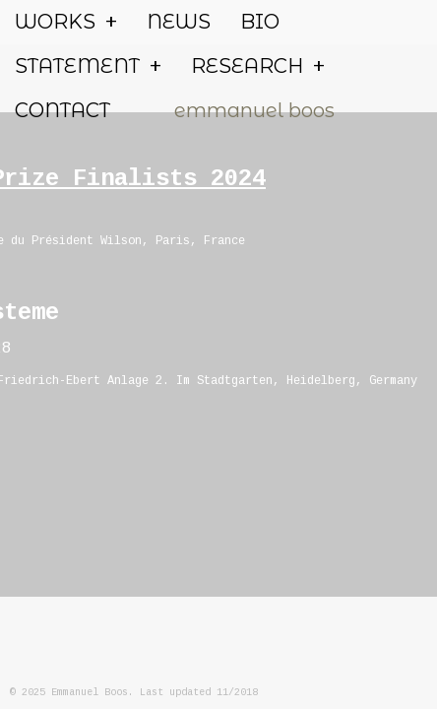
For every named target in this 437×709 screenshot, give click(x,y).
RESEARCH (258, 66)
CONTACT (62, 110)
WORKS (66, 22)
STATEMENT (88, 66)
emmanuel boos (254, 110)
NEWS (179, 21)
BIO (260, 21)
